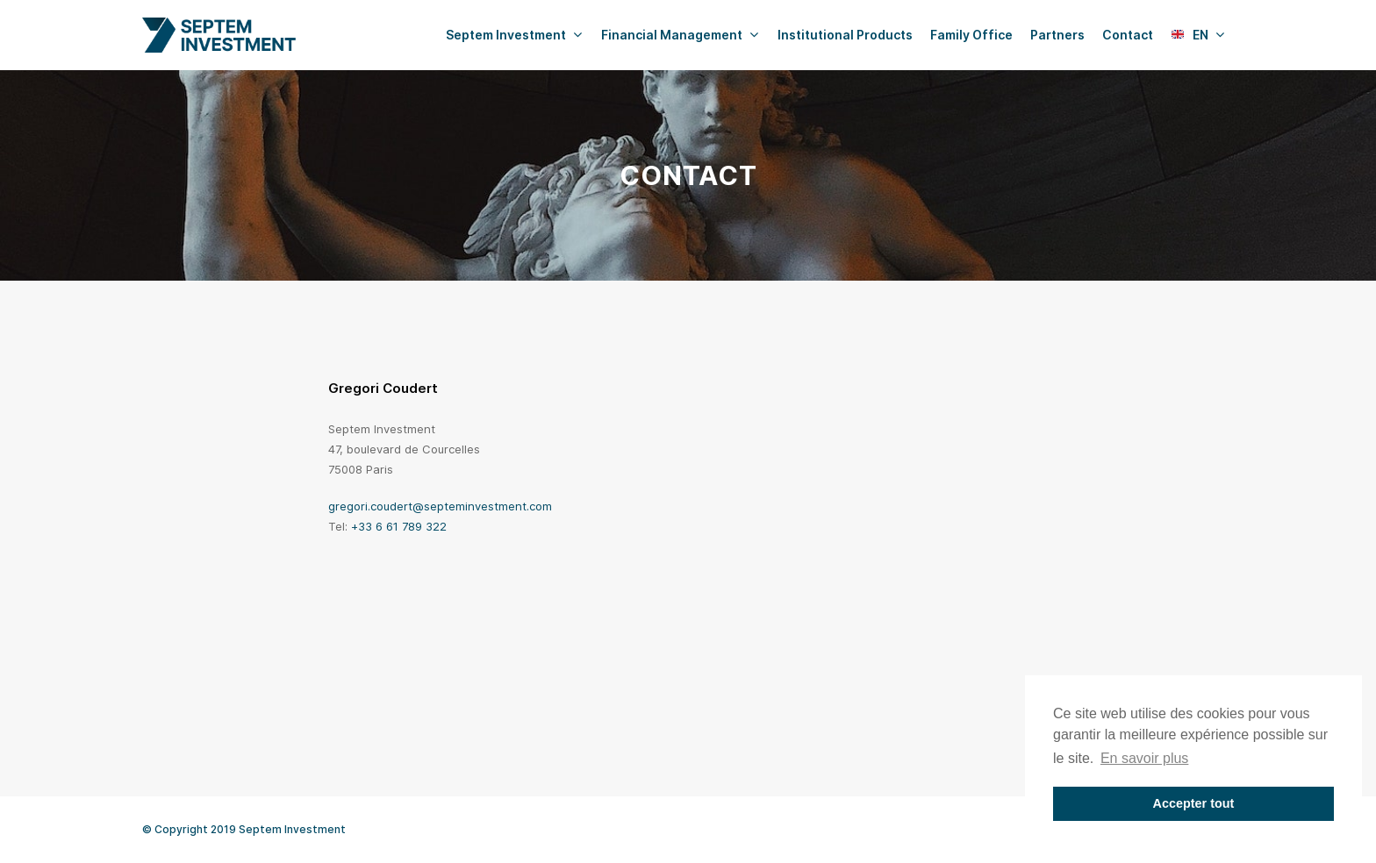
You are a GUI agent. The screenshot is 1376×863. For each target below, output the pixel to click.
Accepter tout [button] (1194, 803)
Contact (1127, 34)
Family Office (971, 34)
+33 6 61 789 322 (399, 526)
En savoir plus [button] (1144, 758)
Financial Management (679, 35)
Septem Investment (514, 35)
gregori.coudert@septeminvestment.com (440, 506)
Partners (1057, 34)
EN (1198, 35)
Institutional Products (845, 34)
